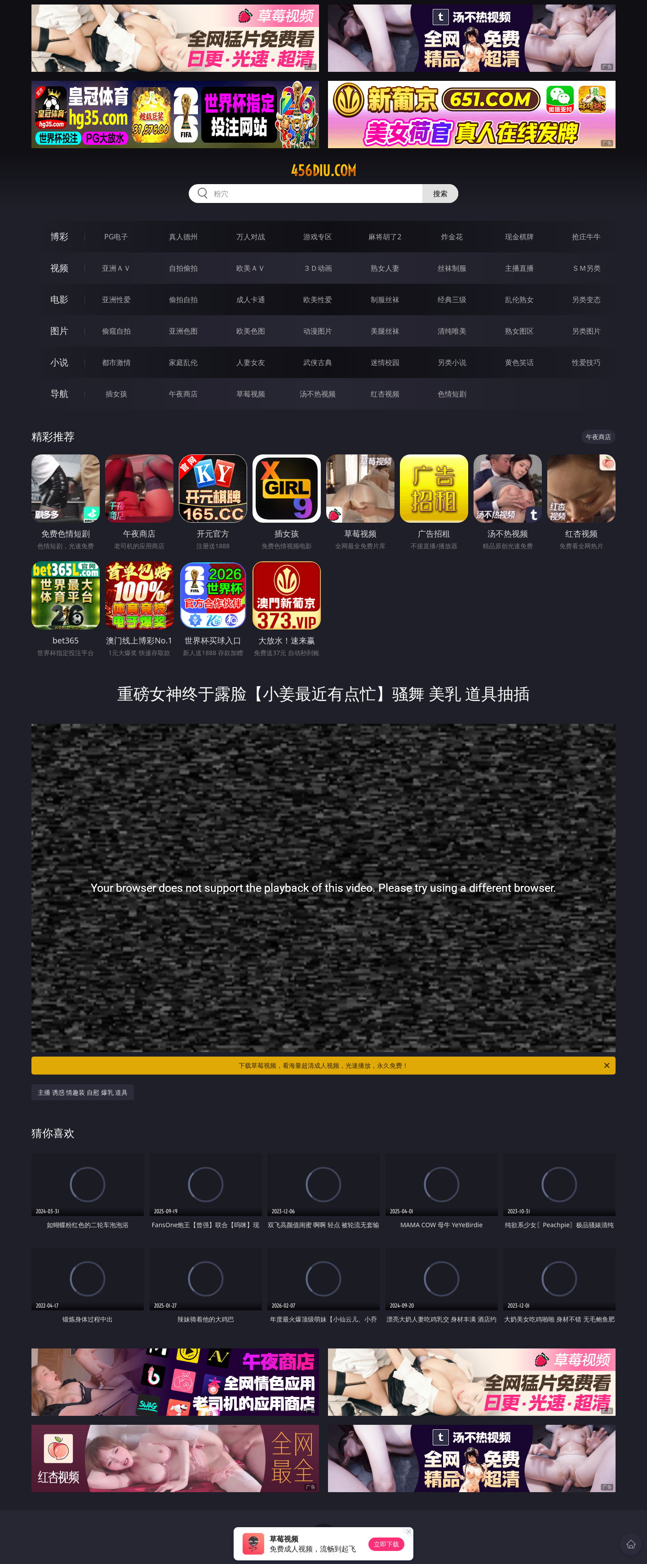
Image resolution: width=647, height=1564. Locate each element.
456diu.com (323, 171)
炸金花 (452, 237)
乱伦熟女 (519, 299)
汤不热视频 (318, 394)
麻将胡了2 (384, 237)
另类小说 (452, 362)
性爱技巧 (586, 362)
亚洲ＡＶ (116, 268)
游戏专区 (317, 237)
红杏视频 (385, 394)
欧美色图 (250, 331)
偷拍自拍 (183, 299)
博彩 (59, 236)
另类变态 (586, 299)
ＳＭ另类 (586, 268)
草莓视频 (250, 394)
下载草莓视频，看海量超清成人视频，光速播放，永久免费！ (425, 1065)
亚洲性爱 (116, 299)
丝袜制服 (452, 268)
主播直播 (519, 268)
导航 (59, 394)
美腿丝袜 (385, 331)
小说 (59, 362)
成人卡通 (250, 299)
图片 (59, 331)
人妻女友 (250, 362)
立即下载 (386, 1544)
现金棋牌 (519, 237)
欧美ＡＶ (250, 268)
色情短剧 (452, 394)
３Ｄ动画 (317, 268)
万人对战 (250, 237)
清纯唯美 (452, 331)
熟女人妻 (385, 268)
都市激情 (116, 362)
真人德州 (183, 237)
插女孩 (116, 394)
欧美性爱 (317, 299)
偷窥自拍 (116, 331)
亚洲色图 (183, 331)
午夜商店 (183, 394)
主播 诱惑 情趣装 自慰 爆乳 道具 (83, 1092)
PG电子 (116, 237)
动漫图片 (317, 331)
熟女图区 (519, 331)
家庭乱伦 (183, 362)
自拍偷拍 (183, 268)
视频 (59, 268)
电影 (59, 299)
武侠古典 (317, 362)
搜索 (440, 193)
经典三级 (452, 299)
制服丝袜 (385, 299)
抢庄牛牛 (586, 237)
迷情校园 (385, 362)
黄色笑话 (519, 362)
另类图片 (586, 331)
